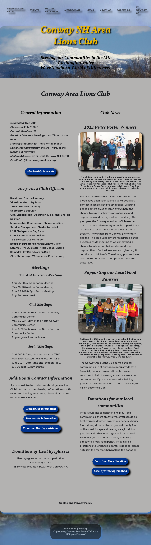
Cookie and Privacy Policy (75, 503)
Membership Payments (40, 171)
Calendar (123, 10)
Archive (105, 10)
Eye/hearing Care (15, 10)
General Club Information (41, 409)
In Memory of (141, 10)
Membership (72, 10)
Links (90, 10)
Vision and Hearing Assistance (41, 428)
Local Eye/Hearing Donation (110, 471)
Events (34, 10)
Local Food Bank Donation (110, 461)
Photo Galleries (52, 10)
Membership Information (41, 419)
